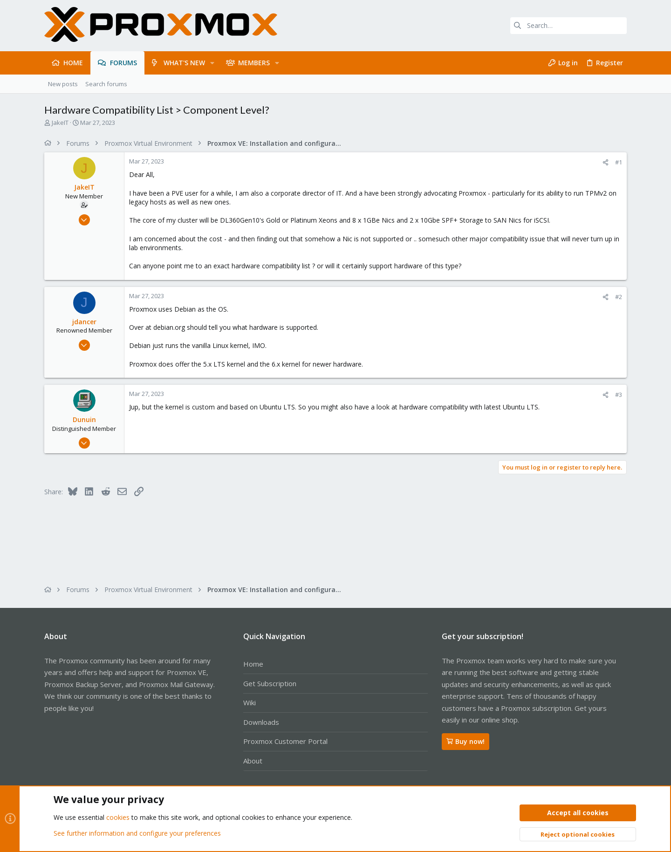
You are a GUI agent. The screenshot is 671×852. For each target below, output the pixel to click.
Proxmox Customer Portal (285, 741)
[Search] (568, 25)
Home (253, 663)
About (252, 760)
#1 (618, 162)
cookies (118, 817)
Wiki (249, 702)
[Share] (605, 162)
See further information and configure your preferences (137, 833)
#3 (618, 394)
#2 (618, 297)
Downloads (261, 722)
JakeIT (60, 122)
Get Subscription (269, 683)
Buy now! (465, 741)
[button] (212, 63)
